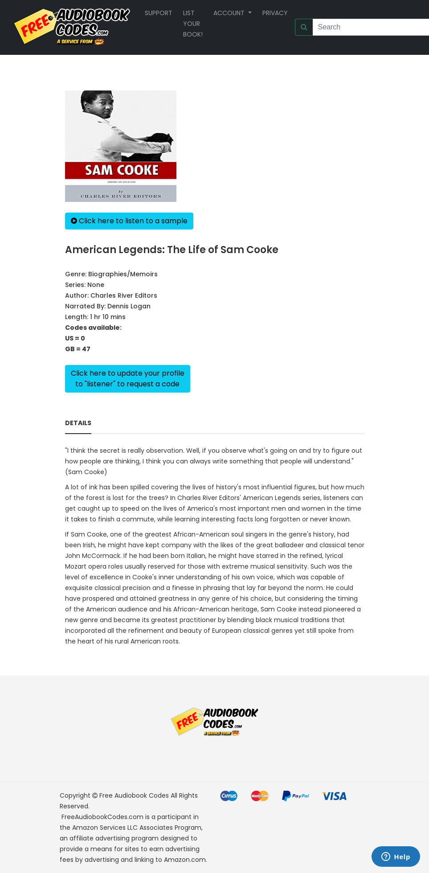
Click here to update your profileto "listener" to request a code (127, 378)
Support (158, 12)
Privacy (275, 12)
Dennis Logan (129, 306)
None (95, 284)
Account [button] (229, 12)
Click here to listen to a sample (129, 221)
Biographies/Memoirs (123, 274)
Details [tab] (78, 422)
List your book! (193, 23)
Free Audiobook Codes (134, 795)
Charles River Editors (123, 295)
